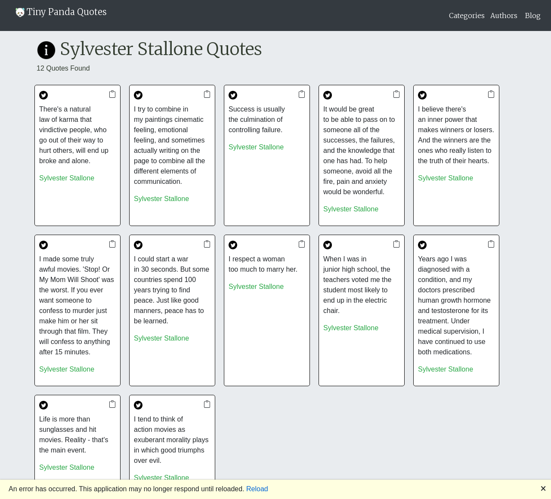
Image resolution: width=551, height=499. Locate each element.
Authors (503, 15)
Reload (257, 489)
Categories (467, 15)
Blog (533, 15)
